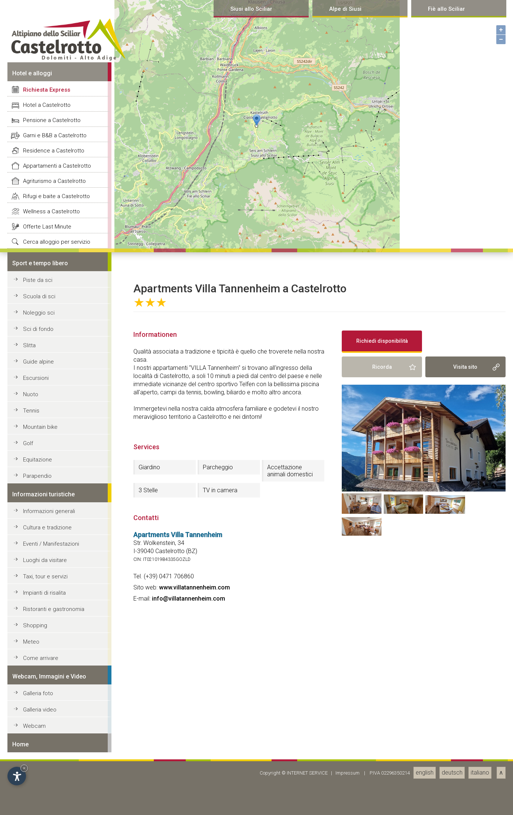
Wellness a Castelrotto (51, 611)
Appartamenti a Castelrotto (57, 565)
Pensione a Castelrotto (52, 520)
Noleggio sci (39, 712)
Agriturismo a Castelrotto (54, 581)
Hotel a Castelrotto (47, 505)
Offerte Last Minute (47, 626)
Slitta (29, 745)
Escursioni (36, 778)
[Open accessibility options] (16, 776)
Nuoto (30, 794)
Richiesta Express (46, 489)
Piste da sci (37, 680)
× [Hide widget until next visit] (24, 768)
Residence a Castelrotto (53, 550)
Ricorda (382, 767)
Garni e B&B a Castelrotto (55, 535)
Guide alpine (38, 761)
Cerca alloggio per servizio (56, 641)
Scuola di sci (39, 696)
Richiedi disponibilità (382, 741)
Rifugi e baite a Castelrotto (56, 596)
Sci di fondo (38, 729)
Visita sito (465, 767)
